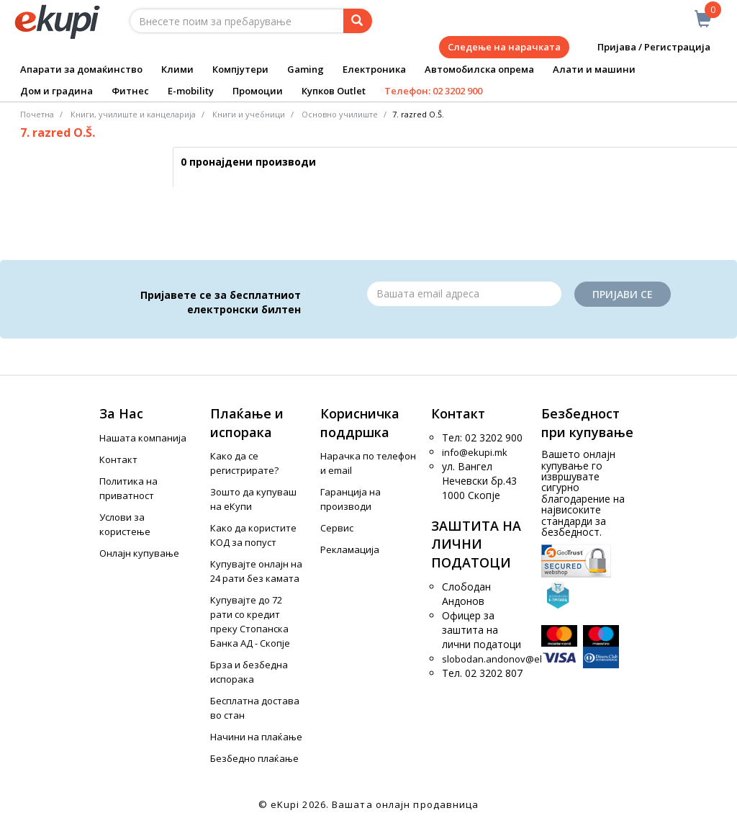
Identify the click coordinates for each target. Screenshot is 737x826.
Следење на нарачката (504, 46)
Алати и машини (594, 69)
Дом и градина (56, 90)
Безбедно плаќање (254, 758)
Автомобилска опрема (479, 69)
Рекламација (349, 549)
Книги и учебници (248, 114)
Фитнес (130, 90)
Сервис (336, 527)
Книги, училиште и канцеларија (133, 114)
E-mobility (191, 90)
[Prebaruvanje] (357, 21)
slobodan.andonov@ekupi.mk (508, 658)
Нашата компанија (142, 437)
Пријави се (622, 294)
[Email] (464, 294)
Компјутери (240, 69)
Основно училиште (340, 114)
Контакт (118, 459)
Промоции (257, 90)
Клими (177, 69)
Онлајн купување (139, 553)
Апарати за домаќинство (81, 69)
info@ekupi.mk (474, 452)
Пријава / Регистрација (643, 47)
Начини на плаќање (256, 736)
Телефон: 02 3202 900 (433, 90)
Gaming (305, 69)
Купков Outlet (334, 90)
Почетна (37, 114)
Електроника (374, 69)
